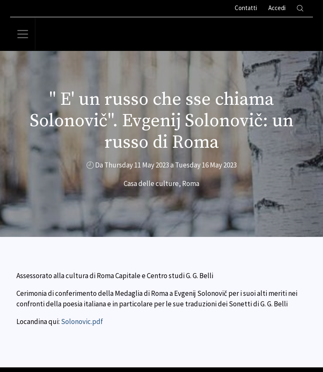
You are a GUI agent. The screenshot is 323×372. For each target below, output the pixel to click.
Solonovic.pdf (82, 321)
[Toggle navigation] (22, 34)
